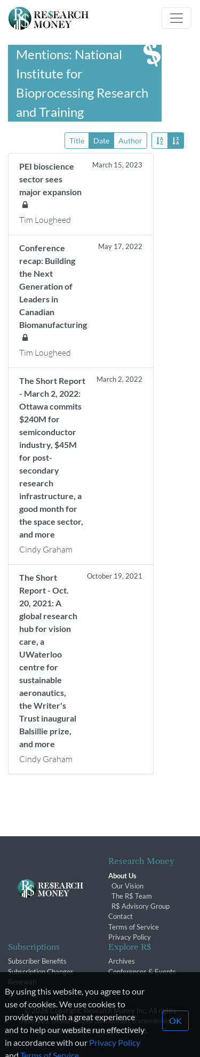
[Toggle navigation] (176, 18)
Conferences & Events (142, 971)
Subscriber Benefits (37, 961)
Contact (120, 916)
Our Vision (127, 886)
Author (130, 140)
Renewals (22, 982)
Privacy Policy (129, 937)
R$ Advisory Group (140, 906)
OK (175, 1032)
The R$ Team (131, 896)
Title (76, 140)
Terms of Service (133, 927)
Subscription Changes (41, 971)
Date (101, 140)
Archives (121, 961)
